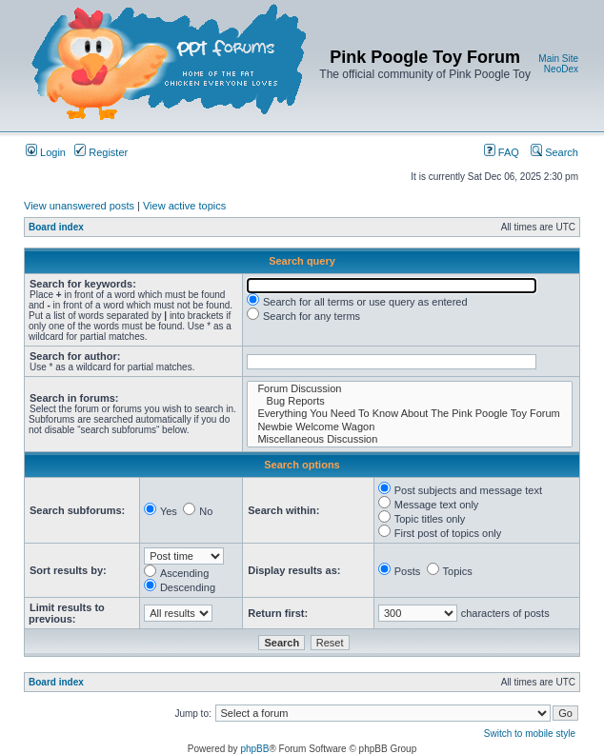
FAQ (501, 152)
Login (46, 152)
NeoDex (561, 69)
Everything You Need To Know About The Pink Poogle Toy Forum (410, 413)
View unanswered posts (79, 205)
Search (554, 152)
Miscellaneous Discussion (410, 439)
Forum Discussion (410, 389)
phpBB (254, 749)
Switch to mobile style (529, 733)
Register (101, 152)
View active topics (184, 205)
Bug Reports (410, 401)
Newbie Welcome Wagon (410, 427)
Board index (56, 227)
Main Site (558, 58)
